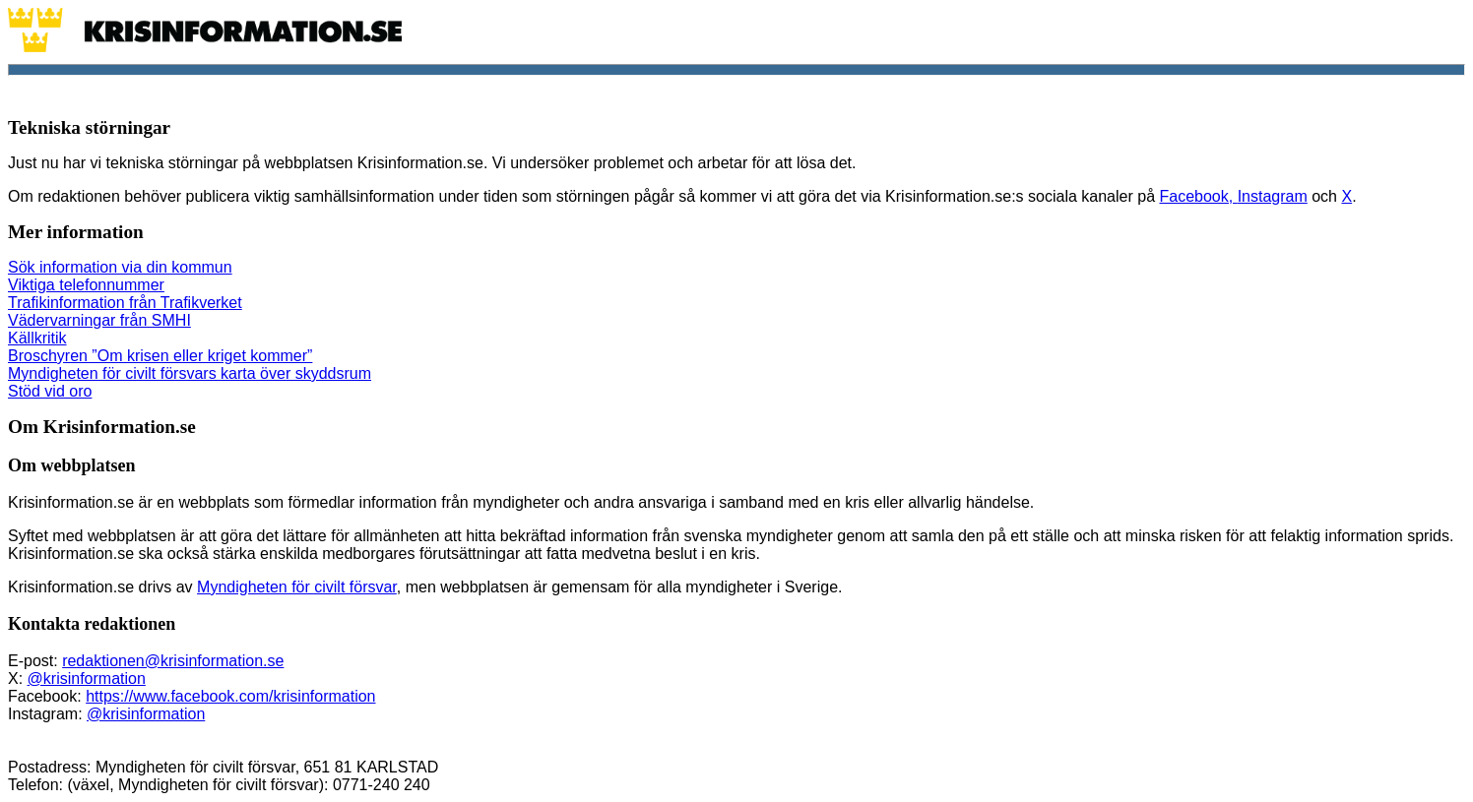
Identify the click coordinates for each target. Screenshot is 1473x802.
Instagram (1273, 196)
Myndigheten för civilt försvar (297, 587)
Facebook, (1198, 196)
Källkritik (37, 338)
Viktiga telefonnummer (86, 285)
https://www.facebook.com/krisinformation (230, 696)
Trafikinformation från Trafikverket (125, 302)
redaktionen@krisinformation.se (173, 660)
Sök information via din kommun (120, 267)
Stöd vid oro (50, 391)
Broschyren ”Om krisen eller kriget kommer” (160, 355)
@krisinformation (87, 678)
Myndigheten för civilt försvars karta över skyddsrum (189, 373)
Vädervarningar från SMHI (99, 320)
